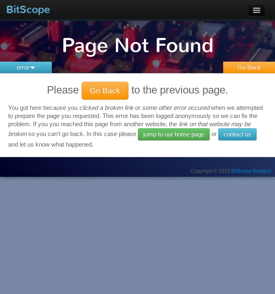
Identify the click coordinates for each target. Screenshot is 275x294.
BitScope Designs (251, 171)
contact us (237, 134)
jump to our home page (173, 134)
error (26, 67)
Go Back (249, 67)
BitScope (28, 9)
